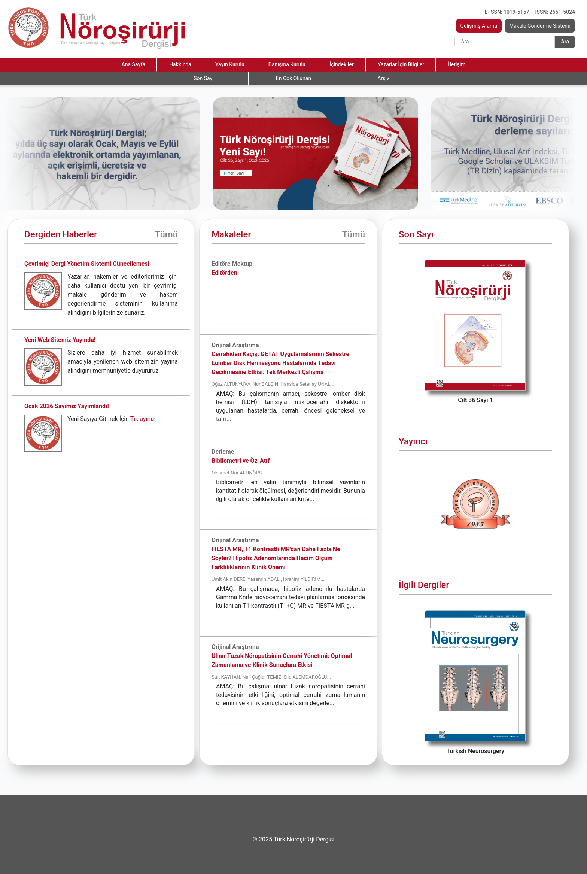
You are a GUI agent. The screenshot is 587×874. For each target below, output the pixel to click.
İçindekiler (341, 64)
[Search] (504, 42)
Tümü (166, 234)
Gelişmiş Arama (479, 26)
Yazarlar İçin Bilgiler (401, 64)
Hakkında (180, 64)
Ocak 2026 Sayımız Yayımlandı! (66, 406)
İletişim (456, 64)
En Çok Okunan (293, 78)
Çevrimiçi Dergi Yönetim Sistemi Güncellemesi (86, 263)
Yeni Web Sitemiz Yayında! (59, 339)
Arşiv (383, 78)
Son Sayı (203, 78)
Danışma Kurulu (286, 64)
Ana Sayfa (133, 64)
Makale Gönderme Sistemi (540, 26)
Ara (565, 42)
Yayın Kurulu (229, 64)
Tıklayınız (142, 418)
